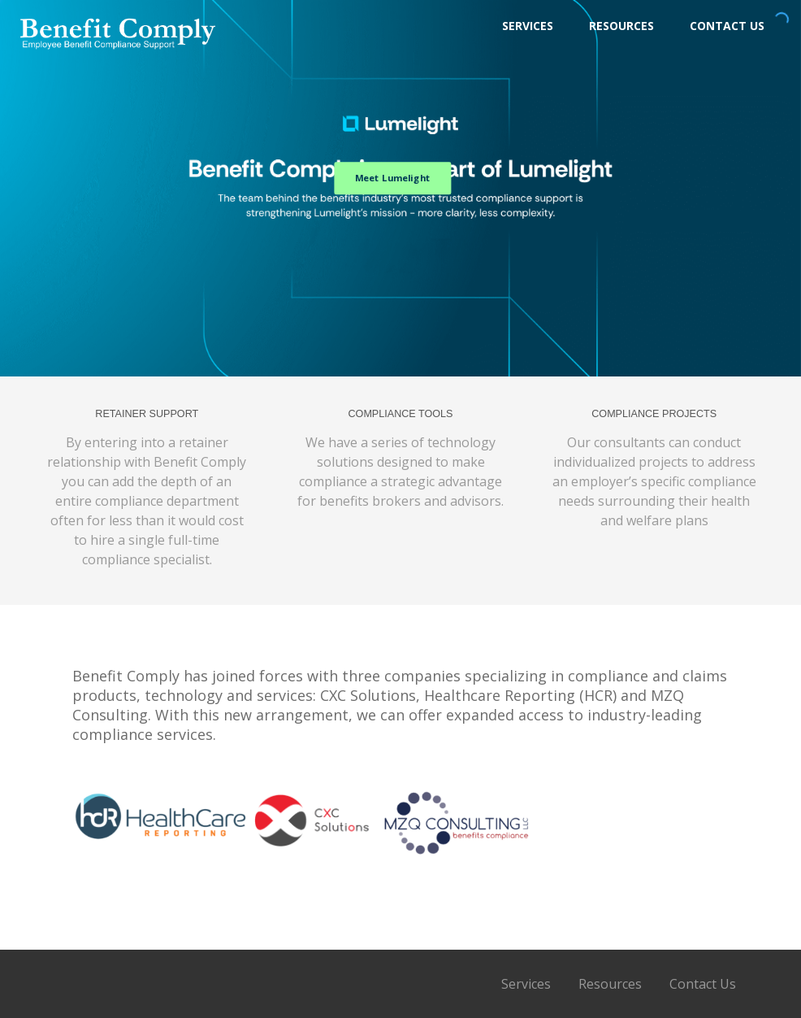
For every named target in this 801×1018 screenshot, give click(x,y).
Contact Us (727, 25)
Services (527, 25)
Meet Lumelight (393, 178)
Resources (621, 25)
